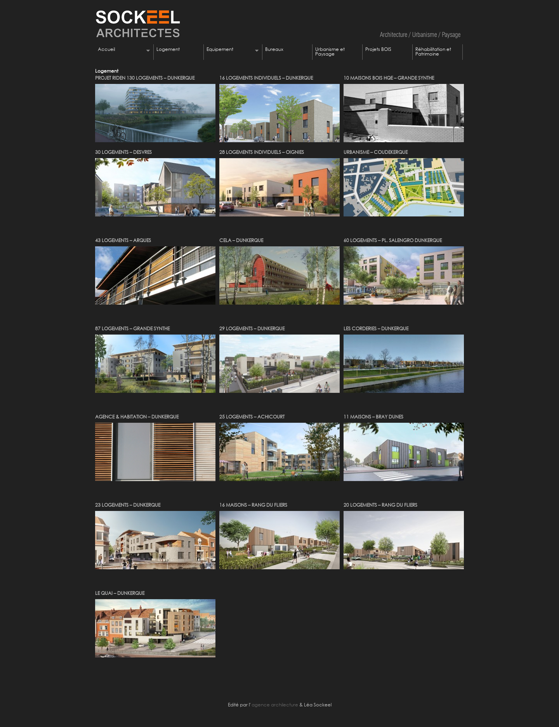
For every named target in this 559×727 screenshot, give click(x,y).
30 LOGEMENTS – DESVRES (123, 152)
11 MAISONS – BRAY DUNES (373, 416)
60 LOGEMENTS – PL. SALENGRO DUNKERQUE (393, 240)
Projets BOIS (378, 49)
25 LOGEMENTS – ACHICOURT (252, 416)
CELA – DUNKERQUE (241, 240)
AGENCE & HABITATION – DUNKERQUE (137, 416)
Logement (168, 49)
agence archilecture (274, 704)
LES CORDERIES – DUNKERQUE (376, 328)
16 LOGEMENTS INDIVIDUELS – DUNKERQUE (266, 78)
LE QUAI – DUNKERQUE (119, 593)
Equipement (231, 50)
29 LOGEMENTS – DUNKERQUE (252, 328)
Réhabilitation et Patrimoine (433, 51)
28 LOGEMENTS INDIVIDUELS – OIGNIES (261, 152)
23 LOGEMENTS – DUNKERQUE (127, 505)
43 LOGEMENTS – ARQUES (123, 240)
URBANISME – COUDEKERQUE (376, 152)
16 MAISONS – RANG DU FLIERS (253, 505)
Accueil (122, 50)
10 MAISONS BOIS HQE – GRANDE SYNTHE (389, 78)
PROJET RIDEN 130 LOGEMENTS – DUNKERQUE (144, 78)
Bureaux (274, 49)
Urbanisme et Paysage (330, 51)
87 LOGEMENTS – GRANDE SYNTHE (132, 328)
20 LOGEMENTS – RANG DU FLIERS (380, 505)
